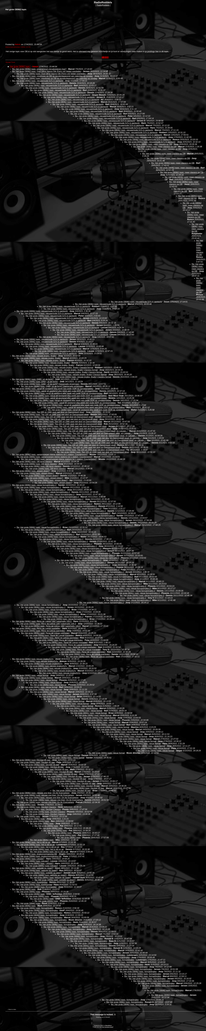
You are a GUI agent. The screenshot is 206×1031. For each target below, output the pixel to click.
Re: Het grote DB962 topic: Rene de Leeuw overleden (36, 628)
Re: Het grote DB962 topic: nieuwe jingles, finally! (34, 356)
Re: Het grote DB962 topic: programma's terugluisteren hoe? (39, 69)
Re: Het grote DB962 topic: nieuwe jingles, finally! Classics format (64, 367)
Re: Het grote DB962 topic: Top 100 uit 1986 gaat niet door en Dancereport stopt (48, 412)
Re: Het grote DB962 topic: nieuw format (30, 675)
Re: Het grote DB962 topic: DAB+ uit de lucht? (33, 379)
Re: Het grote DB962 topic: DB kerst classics (32, 461)
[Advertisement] (22, 27)
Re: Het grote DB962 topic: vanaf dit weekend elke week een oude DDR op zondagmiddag (52, 389)
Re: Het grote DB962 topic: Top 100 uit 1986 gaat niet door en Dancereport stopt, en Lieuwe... (85, 431)
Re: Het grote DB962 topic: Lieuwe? (28, 859)
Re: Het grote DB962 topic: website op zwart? (32, 868)
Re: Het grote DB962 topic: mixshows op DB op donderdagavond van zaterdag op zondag (52, 76)
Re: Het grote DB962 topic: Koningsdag (29, 882)
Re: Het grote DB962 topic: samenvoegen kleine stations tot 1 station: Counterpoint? (50, 454)
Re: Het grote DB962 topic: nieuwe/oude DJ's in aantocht (37, 81)
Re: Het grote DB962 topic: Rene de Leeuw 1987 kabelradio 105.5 (41, 621)
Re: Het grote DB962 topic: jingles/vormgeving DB (34, 854)
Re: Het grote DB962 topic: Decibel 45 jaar (31, 760)
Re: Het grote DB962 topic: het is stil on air (31, 842)
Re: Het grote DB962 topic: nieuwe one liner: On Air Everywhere (40, 793)
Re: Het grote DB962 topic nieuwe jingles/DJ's (32, 659)
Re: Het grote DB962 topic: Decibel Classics (36, 807)
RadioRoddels (103, 5)
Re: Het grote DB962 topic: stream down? (30, 471)
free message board (107, 1027)
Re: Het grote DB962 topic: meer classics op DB (150, 144)
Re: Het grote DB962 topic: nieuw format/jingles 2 (34, 485)
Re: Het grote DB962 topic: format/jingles (35, 908)
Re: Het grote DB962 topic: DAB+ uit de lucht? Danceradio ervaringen (48, 384)
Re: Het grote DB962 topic (24, 805)
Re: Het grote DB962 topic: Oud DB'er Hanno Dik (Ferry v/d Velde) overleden (46, 71)
